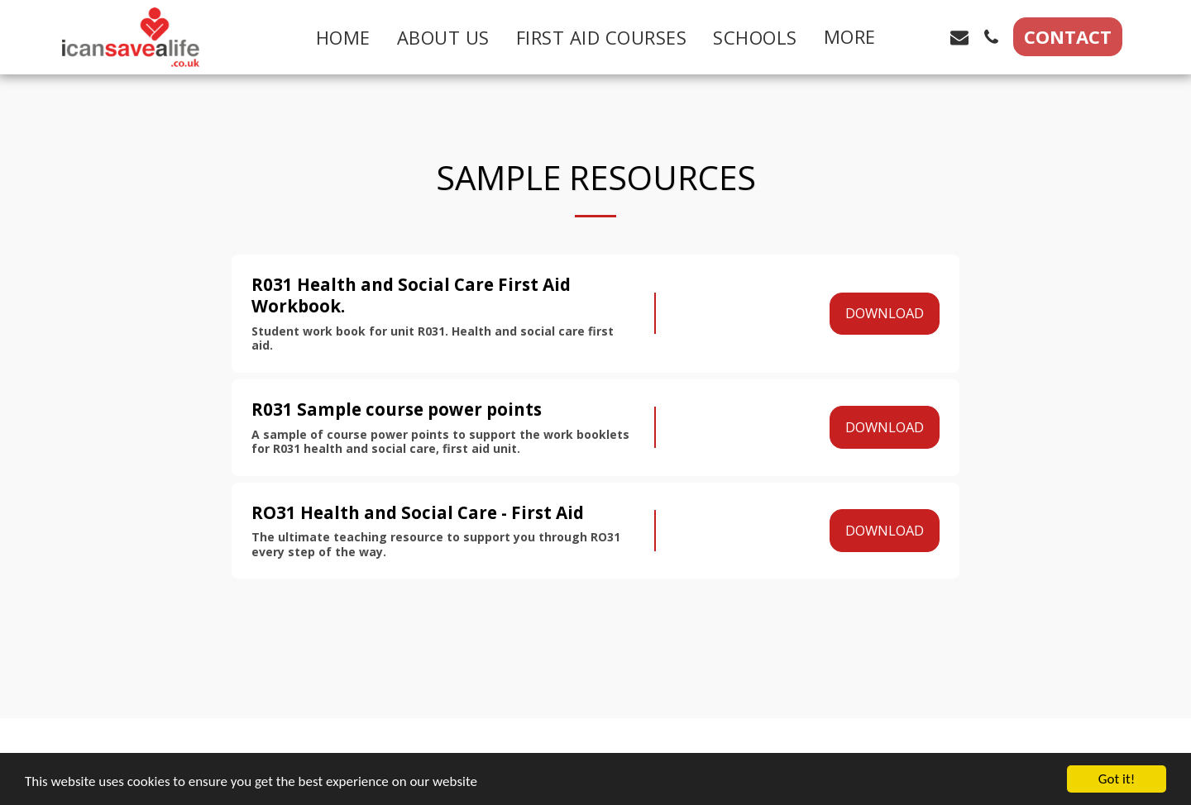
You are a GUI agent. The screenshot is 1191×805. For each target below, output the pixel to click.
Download (884, 312)
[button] (928, 37)
